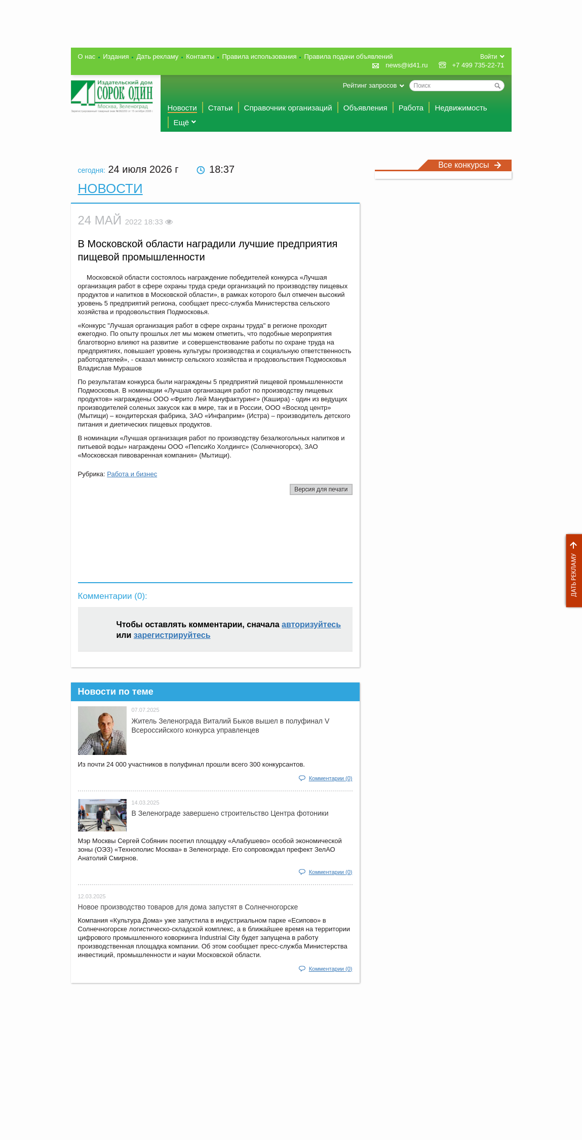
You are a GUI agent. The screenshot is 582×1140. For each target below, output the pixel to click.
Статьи (220, 107)
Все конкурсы (469, 165)
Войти (488, 56)
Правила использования (259, 56)
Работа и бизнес (132, 474)
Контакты (200, 56)
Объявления (365, 107)
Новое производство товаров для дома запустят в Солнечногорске (188, 907)
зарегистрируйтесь (172, 635)
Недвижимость (461, 107)
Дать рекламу (571, 571)
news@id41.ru (406, 65)
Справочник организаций (288, 107)
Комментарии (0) (331, 778)
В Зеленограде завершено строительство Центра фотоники (230, 813)
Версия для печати (320, 489)
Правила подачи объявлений (348, 56)
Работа (411, 107)
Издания (116, 56)
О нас (87, 56)
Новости (182, 107)
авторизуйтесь (311, 624)
